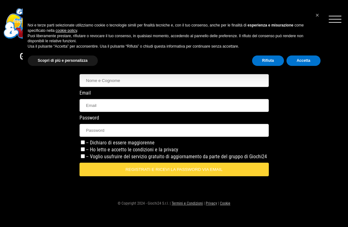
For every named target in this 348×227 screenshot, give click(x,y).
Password (89, 118)
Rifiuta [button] (268, 60)
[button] (317, 15)
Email (85, 93)
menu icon (335, 18)
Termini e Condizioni (187, 203)
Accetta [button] (303, 60)
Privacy (211, 203)
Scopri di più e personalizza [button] (63, 60)
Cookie (225, 203)
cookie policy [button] (66, 30)
